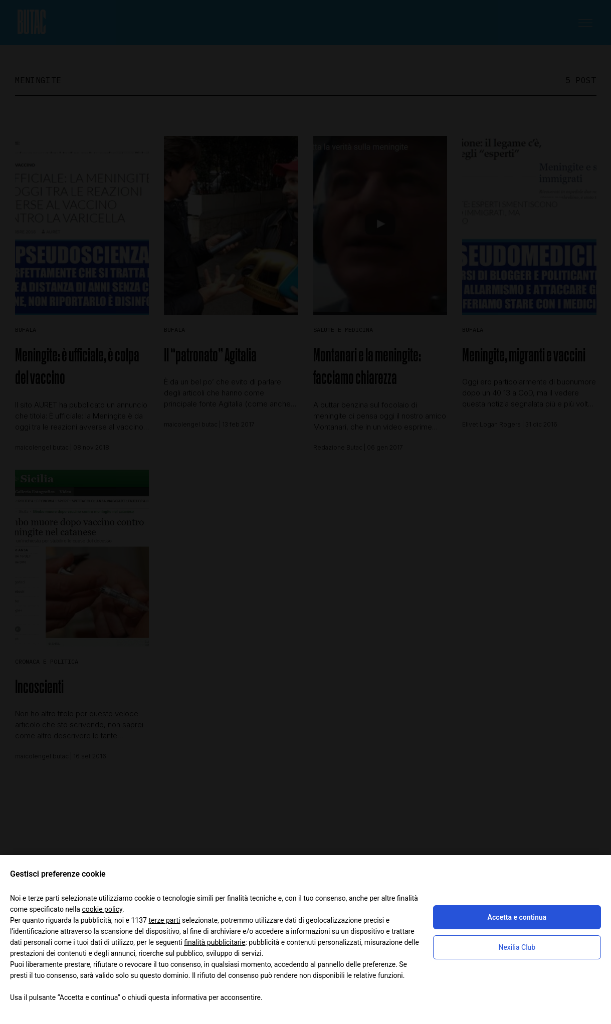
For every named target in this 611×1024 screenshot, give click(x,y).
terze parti (164, 920)
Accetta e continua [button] (517, 917)
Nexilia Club (516, 947)
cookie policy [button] (102, 909)
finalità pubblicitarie (214, 942)
